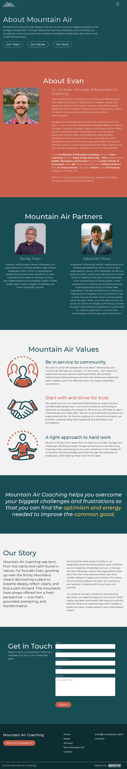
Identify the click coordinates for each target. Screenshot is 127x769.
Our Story (62, 44)
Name (58, 642)
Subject (58, 667)
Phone (58, 651)
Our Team (13, 44)
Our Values (38, 44)
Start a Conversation (19, 743)
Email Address (61, 659)
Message (59, 676)
